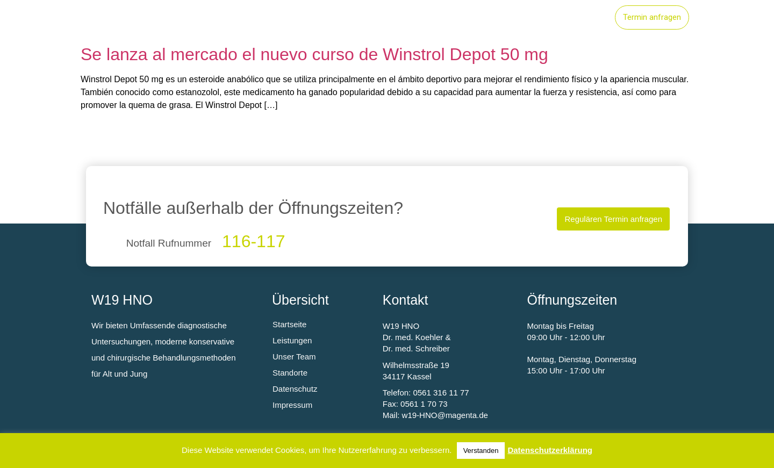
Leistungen (437, 17)
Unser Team (572, 17)
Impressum (292, 404)
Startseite (371, 17)
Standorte (504, 17)
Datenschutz (295, 388)
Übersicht (300, 299)
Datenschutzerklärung (549, 450)
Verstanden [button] (481, 451)
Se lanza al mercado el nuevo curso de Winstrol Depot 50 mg (314, 54)
